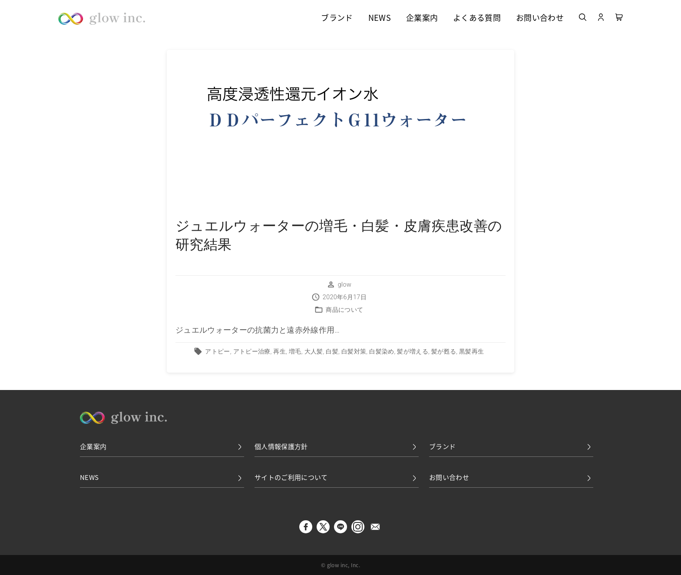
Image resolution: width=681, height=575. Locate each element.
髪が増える (412, 351)
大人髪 (313, 351)
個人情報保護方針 (337, 447)
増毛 (295, 351)
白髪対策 (353, 351)
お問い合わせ (540, 18)
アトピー (217, 351)
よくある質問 (477, 18)
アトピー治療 (252, 351)
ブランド (337, 18)
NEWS (379, 18)
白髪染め (381, 351)
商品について (344, 310)
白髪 (332, 351)
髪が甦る (443, 351)
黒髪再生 (471, 351)
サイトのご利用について (337, 477)
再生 (279, 351)
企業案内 (422, 18)
